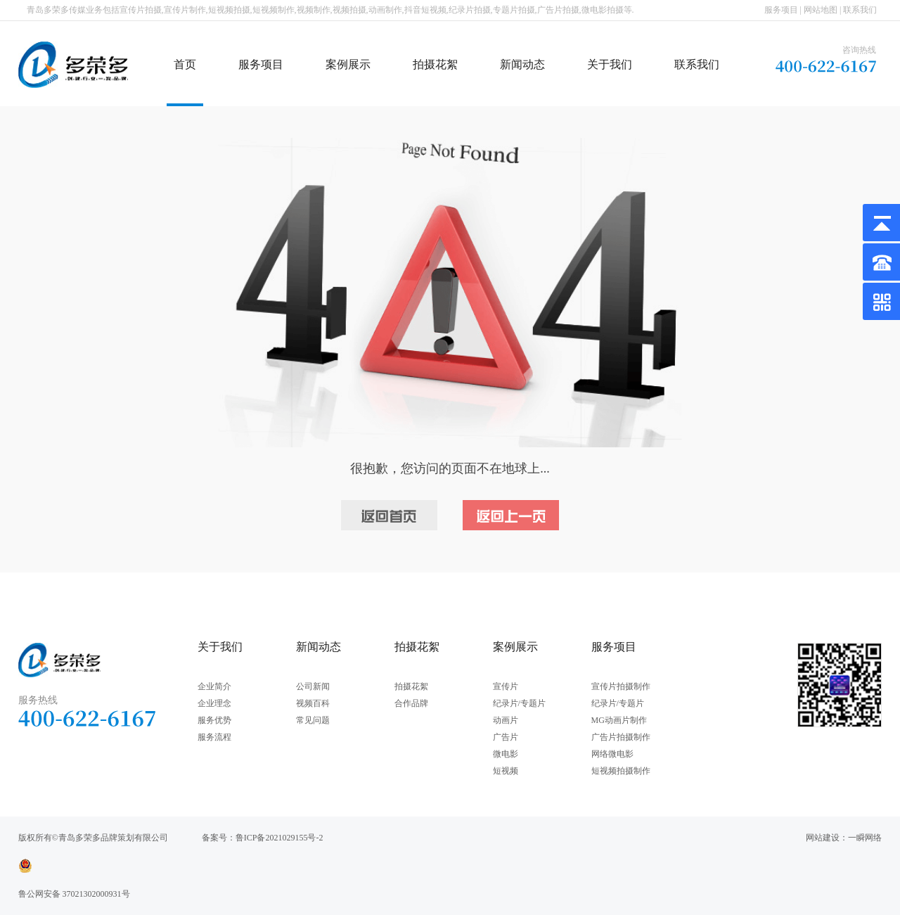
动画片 (505, 720)
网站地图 (820, 10)
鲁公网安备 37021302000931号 (74, 894)
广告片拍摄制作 (620, 737)
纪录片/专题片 (519, 703)
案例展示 (348, 64)
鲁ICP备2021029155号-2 (279, 838)
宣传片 (505, 686)
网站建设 (823, 838)
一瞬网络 (865, 838)
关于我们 (609, 64)
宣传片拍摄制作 (620, 686)
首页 (185, 64)
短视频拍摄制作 (620, 771)
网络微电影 (612, 754)
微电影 (505, 754)
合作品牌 (411, 703)
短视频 (505, 771)
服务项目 (781, 10)
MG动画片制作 (619, 720)
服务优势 (214, 720)
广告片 (505, 737)
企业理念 (214, 703)
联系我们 (860, 10)
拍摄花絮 (435, 64)
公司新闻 (313, 686)
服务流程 (214, 737)
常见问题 (313, 720)
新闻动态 (522, 64)
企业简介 (214, 686)
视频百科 (313, 703)
